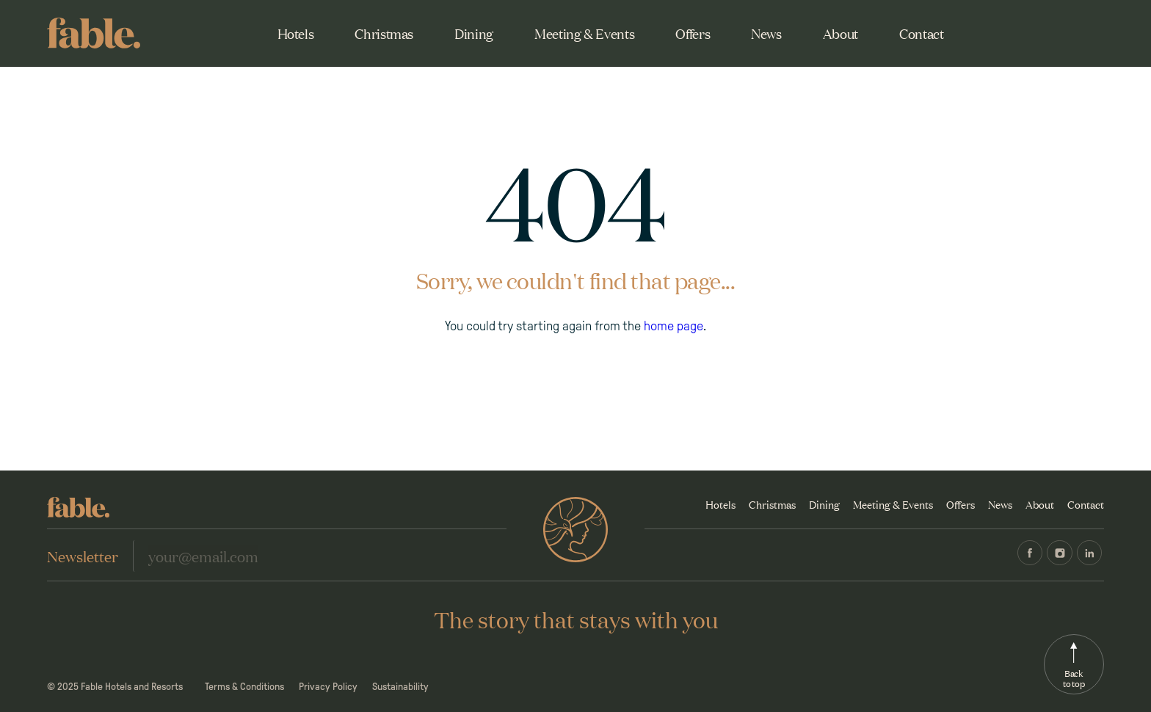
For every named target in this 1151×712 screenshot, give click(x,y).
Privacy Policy (328, 686)
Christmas (384, 33)
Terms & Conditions (244, 686)
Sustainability (400, 686)
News (766, 33)
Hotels (295, 33)
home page (673, 326)
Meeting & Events (584, 33)
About (840, 33)
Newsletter (82, 555)
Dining (473, 33)
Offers (692, 33)
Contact (921, 33)
